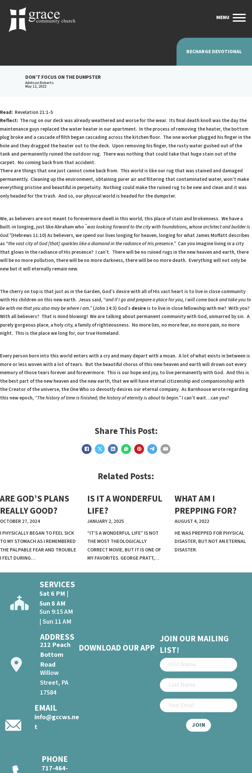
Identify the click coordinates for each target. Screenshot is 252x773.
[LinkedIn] (113, 449)
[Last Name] (198, 685)
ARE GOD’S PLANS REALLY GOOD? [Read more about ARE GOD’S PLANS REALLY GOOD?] (34, 505)
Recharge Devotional (214, 51)
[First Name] (198, 665)
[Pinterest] (139, 449)
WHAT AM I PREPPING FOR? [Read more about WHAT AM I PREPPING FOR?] (206, 505)
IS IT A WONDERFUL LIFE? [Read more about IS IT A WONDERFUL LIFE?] (124, 505)
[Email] (165, 449)
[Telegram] (152, 449)
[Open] (239, 18)
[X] (100, 449)
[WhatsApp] (126, 449)
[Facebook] (87, 449)
